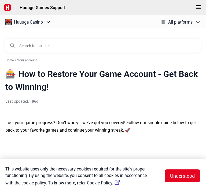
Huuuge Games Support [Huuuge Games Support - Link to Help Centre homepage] (42, 7)
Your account (27, 60)
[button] (198, 9)
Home (9, 60)
